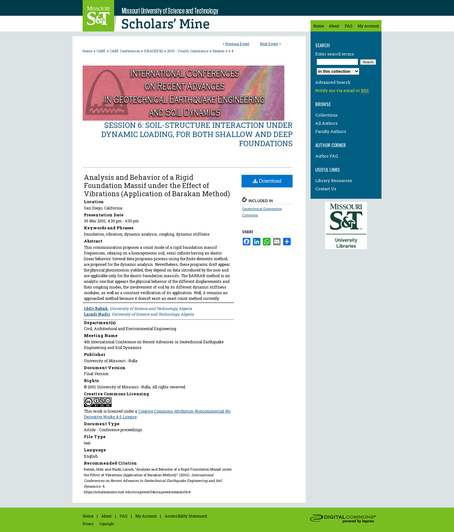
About (106, 515)
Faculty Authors (330, 131)
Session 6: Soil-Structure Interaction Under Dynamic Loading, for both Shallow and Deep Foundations (197, 134)
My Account (146, 515)
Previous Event (237, 43)
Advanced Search (332, 82)
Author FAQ (326, 156)
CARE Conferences (125, 51)
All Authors (326, 123)
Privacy (88, 524)
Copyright (107, 524)
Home (87, 51)
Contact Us (325, 189)
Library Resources (333, 180)
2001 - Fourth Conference (188, 51)
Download (267, 181)
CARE (101, 51)
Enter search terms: (335, 54)
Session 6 (220, 51)
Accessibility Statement (186, 515)
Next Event (269, 43)
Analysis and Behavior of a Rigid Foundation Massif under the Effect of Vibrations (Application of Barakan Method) (157, 185)
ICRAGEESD (154, 51)
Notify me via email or (342, 90)
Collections (326, 115)
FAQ (123, 515)
